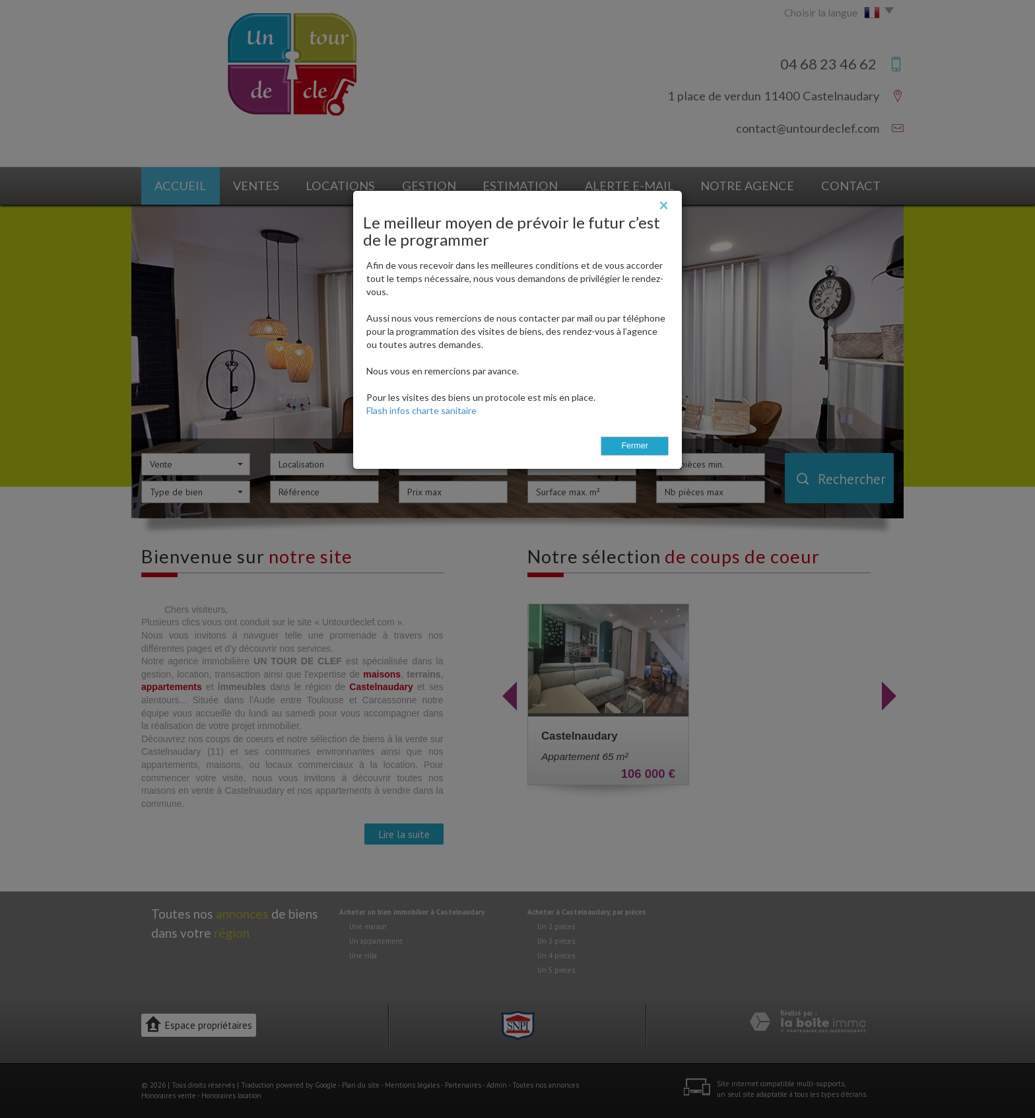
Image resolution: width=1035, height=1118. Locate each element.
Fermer (634, 445)
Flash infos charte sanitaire (421, 410)
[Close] (664, 204)
